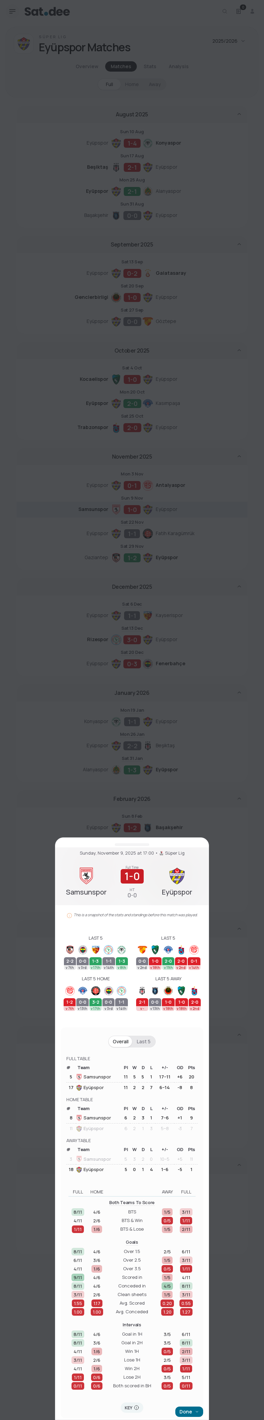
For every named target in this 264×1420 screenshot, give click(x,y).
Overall (121, 1041)
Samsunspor (93, 1077)
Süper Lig (172, 853)
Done (189, 1411)
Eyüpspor (90, 1088)
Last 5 (144, 1041)
